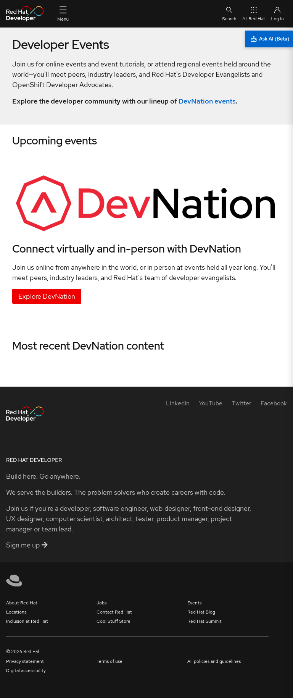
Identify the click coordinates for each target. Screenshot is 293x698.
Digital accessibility (26, 670)
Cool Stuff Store (113, 621)
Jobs (101, 603)
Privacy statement (25, 661)
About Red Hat (21, 603)
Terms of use (109, 661)
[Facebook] (274, 403)
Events (194, 603)
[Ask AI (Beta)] (269, 39)
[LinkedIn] (178, 403)
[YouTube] (210, 403)
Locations (16, 612)
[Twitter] (241, 403)
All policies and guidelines (214, 661)
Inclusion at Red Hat (27, 621)
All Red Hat (253, 13)
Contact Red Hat (114, 612)
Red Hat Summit (204, 621)
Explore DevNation (46, 296)
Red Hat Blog (201, 612)
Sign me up (27, 545)
